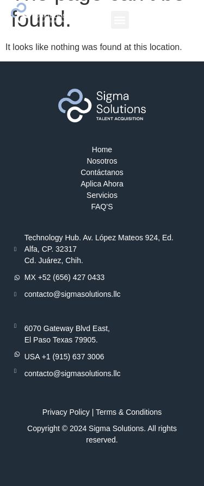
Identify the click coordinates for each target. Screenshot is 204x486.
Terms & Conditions (129, 412)
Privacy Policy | (69, 412)
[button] (120, 20)
